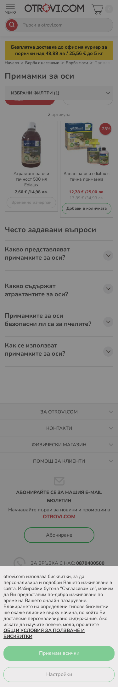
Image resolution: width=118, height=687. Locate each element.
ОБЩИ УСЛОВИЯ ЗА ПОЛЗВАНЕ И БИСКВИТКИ (44, 633)
